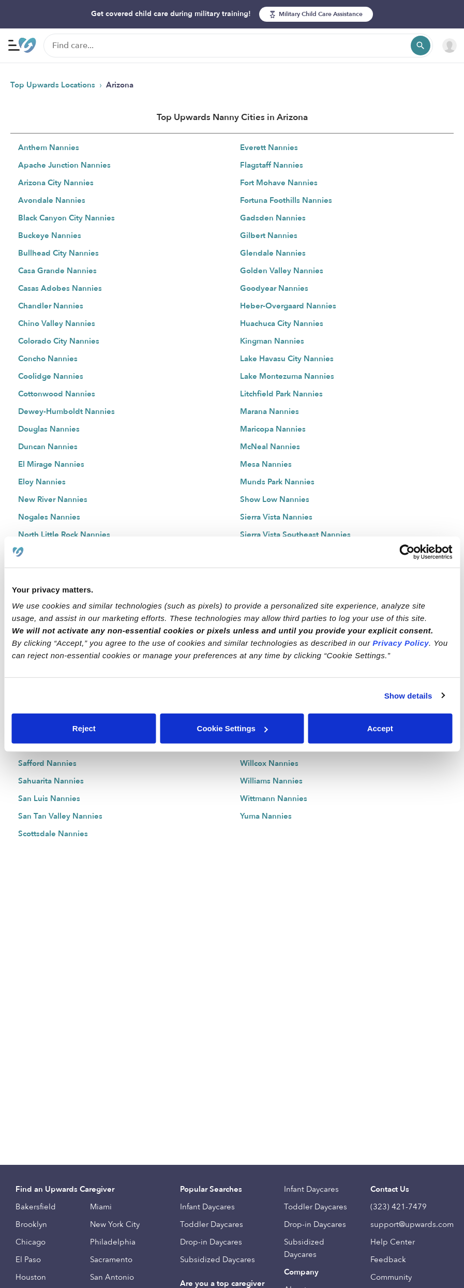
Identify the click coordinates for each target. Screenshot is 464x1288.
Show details (408, 695)
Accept (380, 728)
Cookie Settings (232, 728)
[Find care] (238, 45)
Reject (84, 728)
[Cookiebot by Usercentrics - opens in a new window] (407, 551)
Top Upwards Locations (53, 85)
